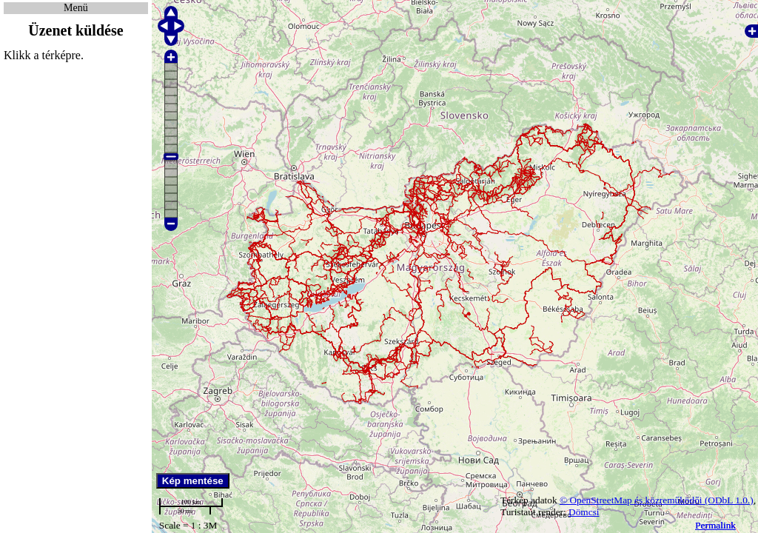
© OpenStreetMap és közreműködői (632, 500)
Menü (76, 7)
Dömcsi (583, 511)
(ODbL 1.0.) (729, 500)
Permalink (715, 525)
